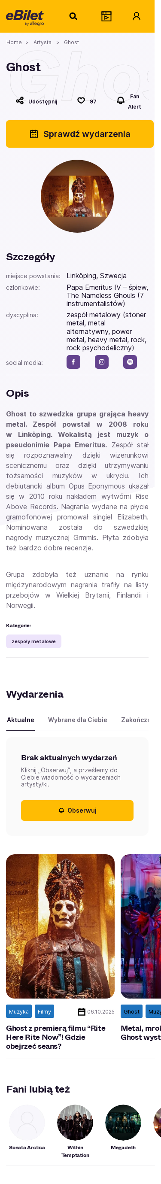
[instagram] (102, 362)
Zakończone (140, 719)
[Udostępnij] (36, 100)
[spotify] (130, 362)
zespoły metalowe (34, 641)
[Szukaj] (74, 16)
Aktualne (20, 719)
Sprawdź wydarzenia (80, 134)
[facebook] (73, 362)
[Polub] (86, 100)
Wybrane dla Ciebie (77, 719)
